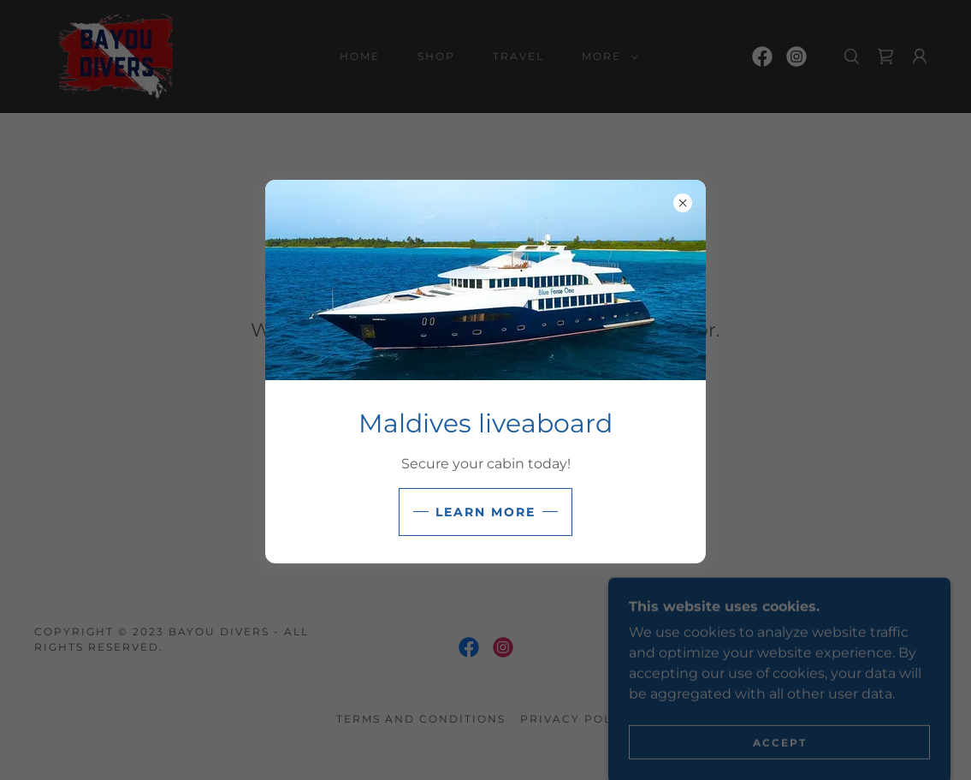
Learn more (485, 512)
